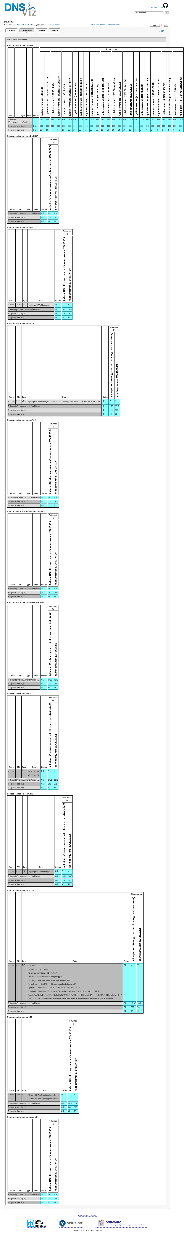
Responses (27, 30)
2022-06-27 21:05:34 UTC (22, 25)
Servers (41, 30)
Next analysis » (114, 25)
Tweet (162, 30)
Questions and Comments (87, 1215)
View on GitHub (159, 7)
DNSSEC (11, 30)
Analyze (54, 30)
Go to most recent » (53, 25)
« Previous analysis (99, 25)
